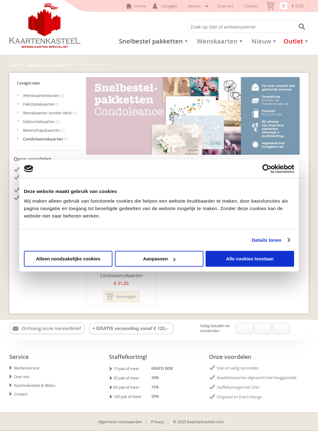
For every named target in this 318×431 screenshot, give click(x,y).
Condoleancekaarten (42, 139)
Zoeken (301, 26)
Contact (251, 6)
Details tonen (266, 240)
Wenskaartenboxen (40, 95)
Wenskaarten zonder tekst (46, 113)
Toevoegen (121, 296)
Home (136, 6)
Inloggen (166, 6)
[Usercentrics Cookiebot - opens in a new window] (267, 168)
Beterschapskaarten (41, 130)
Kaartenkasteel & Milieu (32, 385)
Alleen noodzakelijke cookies (68, 258)
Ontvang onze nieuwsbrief (47, 328)
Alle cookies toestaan (250, 258)
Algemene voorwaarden (120, 421)
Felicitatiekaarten (38, 104)
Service (197, 6)
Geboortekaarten (38, 121)
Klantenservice (24, 367)
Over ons (225, 6)
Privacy (157, 421)
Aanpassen (159, 258)
